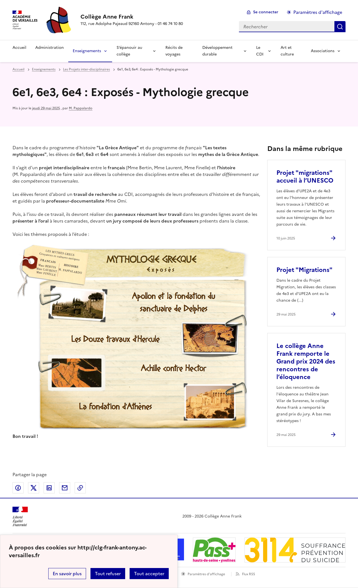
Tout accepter (149, 573)
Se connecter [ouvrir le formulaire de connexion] (265, 12)
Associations (322, 51)
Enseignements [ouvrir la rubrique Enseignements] (44, 69)
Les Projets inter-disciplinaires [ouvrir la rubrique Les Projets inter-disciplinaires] (86, 69)
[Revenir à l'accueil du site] (20, 516)
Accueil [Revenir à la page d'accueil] (19, 48)
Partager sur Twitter (33, 487)
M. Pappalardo (80, 108)
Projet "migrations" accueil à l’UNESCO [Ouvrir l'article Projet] (304, 176)
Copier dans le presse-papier (80, 487)
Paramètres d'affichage (206, 574)
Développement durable (217, 51)
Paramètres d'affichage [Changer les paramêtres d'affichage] (317, 12)
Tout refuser (108, 573)
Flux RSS (248, 574)
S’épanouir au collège (129, 51)
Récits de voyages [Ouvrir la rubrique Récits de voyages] (174, 51)
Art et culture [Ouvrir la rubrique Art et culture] (287, 51)
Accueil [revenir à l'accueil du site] (18, 69)
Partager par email (64, 487)
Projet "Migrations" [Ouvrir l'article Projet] (304, 269)
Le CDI (259, 51)
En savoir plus (67, 573)
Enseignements (87, 51)
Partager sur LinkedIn (49, 487)
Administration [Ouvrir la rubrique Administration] (49, 48)
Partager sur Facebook (18, 487)
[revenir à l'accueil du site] (131, 17)
